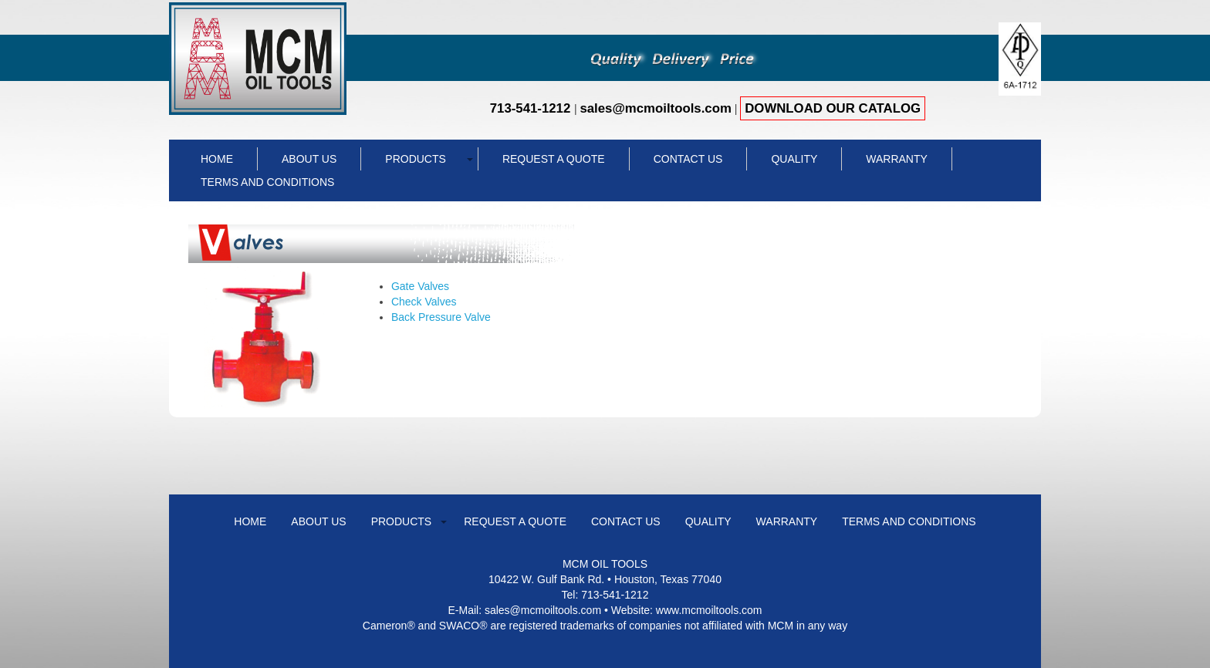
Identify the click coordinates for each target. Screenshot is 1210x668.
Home (217, 159)
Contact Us (688, 159)
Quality (794, 159)
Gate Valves (420, 286)
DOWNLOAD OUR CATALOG (833, 108)
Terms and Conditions (267, 182)
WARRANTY (897, 159)
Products (415, 159)
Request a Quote (553, 159)
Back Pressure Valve (441, 317)
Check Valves (424, 301)
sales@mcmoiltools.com (655, 108)
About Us (309, 159)
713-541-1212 (532, 108)
